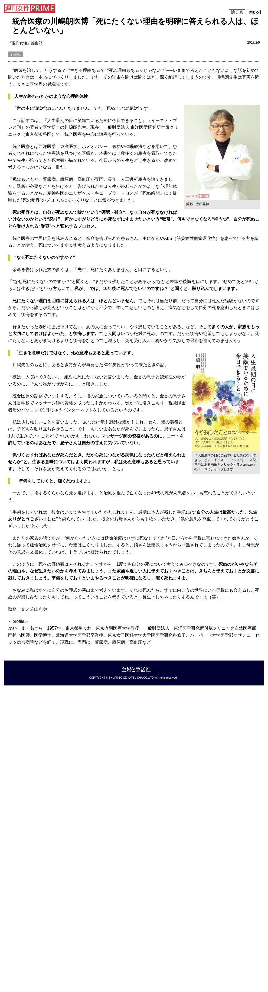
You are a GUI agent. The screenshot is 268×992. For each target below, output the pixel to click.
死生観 (16, 54)
